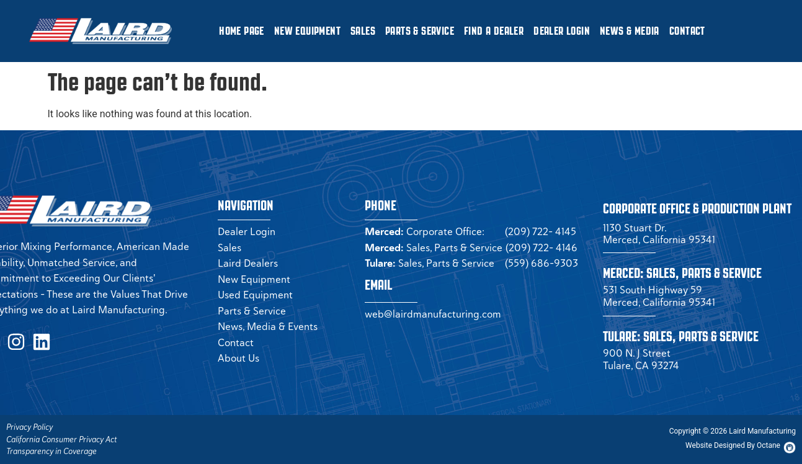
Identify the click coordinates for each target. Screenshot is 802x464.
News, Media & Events (268, 326)
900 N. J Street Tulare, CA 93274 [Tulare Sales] (641, 359)
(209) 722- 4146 (541, 247)
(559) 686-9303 (541, 263)
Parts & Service (419, 31)
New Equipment (307, 31)
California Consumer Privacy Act (61, 439)
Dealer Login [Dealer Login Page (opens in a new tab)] (246, 231)
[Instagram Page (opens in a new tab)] (10, 340)
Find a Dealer (494, 31)
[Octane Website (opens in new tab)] (732, 445)
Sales (362, 31)
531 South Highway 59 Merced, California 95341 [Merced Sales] (659, 296)
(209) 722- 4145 (540, 231)
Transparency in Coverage (51, 451)
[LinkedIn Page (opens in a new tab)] (32, 340)
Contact (687, 31)
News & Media (629, 31)
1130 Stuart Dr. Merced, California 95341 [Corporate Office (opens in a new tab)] (659, 233)
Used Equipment (255, 294)
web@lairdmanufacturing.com (433, 314)
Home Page (241, 31)
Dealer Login (561, 31)
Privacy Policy (29, 427)
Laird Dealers (248, 263)
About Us (238, 358)
